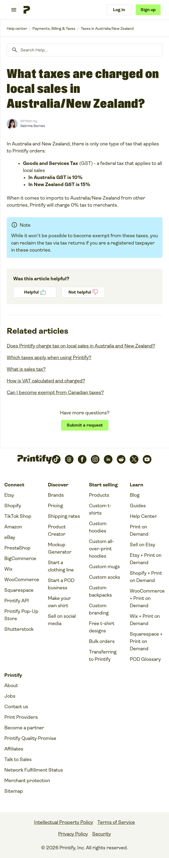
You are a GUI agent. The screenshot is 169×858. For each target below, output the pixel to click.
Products (99, 495)
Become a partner (24, 727)
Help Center (143, 516)
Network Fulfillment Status (33, 770)
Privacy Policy (73, 834)
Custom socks (104, 577)
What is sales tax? (26, 369)
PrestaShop (17, 548)
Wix (8, 569)
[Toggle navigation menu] (13, 9)
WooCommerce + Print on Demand (147, 598)
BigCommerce (20, 558)
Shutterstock (19, 629)
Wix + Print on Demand (145, 619)
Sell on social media (62, 619)
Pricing (55, 505)
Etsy (9, 495)
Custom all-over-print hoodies (101, 549)
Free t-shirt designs (101, 627)
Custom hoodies (98, 527)
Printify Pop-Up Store (21, 615)
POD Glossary (145, 659)
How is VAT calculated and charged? (46, 381)
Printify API (16, 600)
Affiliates (13, 749)
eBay (9, 537)
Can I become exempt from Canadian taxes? (55, 392)
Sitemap (13, 791)
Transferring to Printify (103, 655)
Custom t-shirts (100, 509)
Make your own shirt (59, 602)
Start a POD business (61, 584)
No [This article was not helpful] (83, 292)
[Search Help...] (85, 49)
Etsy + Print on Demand (145, 558)
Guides (138, 505)
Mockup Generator (59, 548)
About (11, 685)
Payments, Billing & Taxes (53, 28)
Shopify (12, 505)
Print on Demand (139, 530)
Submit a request (85, 425)
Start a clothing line (61, 566)
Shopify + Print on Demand (146, 576)
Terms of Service (116, 822)
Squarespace (19, 590)
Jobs (9, 696)
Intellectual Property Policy (63, 822)
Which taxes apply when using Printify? (49, 357)
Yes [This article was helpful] (34, 292)
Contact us (16, 706)
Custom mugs (104, 566)
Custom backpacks (100, 591)
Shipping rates (64, 516)
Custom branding (99, 609)
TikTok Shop (17, 516)
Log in (119, 9)
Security (101, 834)
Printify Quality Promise (30, 738)
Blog (135, 495)
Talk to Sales (18, 759)
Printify (17, 28)
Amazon (13, 526)
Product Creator (57, 530)
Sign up (148, 9)
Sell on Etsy (142, 544)
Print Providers (21, 717)
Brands (56, 495)
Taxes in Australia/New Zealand (107, 28)
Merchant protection (27, 780)
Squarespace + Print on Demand (146, 641)
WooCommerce (21, 579)
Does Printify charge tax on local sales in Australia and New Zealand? (81, 346)
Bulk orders (102, 641)
